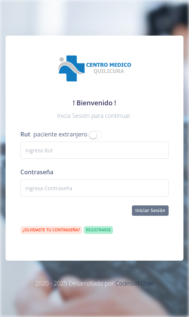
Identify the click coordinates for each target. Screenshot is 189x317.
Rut (25, 134)
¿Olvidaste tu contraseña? (51, 229)
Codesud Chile (134, 283)
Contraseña (36, 172)
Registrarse (98, 229)
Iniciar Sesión (150, 210)
